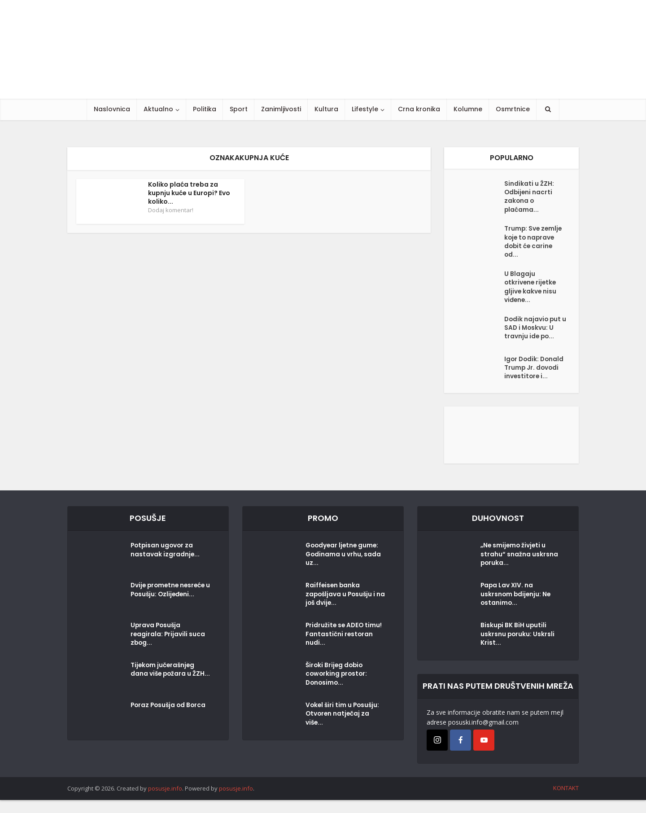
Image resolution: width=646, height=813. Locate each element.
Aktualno (158, 109)
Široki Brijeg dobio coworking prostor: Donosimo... (337, 688)
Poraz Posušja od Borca (170, 719)
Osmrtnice (513, 109)
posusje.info (165, 801)
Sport (239, 109)
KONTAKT (566, 801)
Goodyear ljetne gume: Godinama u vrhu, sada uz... (344, 568)
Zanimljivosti (281, 109)
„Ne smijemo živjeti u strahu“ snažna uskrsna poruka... (519, 568)
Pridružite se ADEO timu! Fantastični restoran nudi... (345, 648)
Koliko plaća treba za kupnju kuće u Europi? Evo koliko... (189, 193)
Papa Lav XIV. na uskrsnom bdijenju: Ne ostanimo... (516, 608)
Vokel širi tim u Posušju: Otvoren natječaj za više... (344, 728)
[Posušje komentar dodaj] (511, 447)
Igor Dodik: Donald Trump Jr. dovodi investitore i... (532, 379)
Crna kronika (419, 109)
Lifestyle (365, 109)
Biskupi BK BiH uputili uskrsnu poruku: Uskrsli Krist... (517, 648)
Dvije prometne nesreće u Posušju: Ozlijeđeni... (170, 604)
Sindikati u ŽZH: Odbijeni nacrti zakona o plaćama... (529, 198)
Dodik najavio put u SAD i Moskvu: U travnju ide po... (533, 334)
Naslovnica (112, 109)
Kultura (326, 109)
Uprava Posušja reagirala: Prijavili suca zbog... (168, 648)
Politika (204, 109)
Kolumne (468, 109)
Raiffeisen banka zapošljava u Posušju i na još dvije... (342, 608)
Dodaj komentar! (170, 210)
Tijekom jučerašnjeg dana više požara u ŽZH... (163, 688)
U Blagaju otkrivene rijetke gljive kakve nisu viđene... (531, 292)
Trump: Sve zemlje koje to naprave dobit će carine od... (533, 245)
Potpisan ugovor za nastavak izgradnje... (165, 564)
